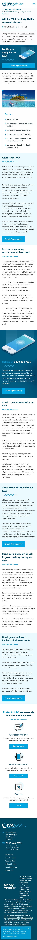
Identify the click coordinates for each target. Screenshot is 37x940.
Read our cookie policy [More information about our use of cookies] (10, 936)
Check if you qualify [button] (18, 66)
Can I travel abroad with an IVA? (18, 130)
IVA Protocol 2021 (27, 918)
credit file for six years (15, 206)
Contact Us (9, 870)
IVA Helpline (6, 9)
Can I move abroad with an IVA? (18, 134)
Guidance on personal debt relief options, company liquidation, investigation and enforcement (17, 924)
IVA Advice (17, 9)
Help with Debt (10, 864)
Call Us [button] (18, 805)
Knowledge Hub (11, 867)
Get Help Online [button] (18, 746)
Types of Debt (10, 861)
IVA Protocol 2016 (13, 918)
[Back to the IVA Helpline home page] (13, 4)
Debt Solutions (10, 858)
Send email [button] (18, 776)
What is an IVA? (12, 119)
